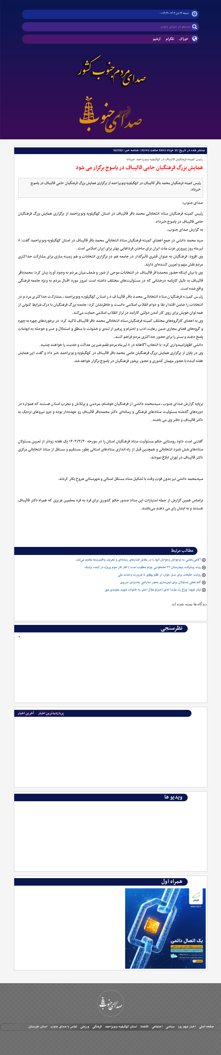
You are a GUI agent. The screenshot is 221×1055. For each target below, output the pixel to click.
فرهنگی (97, 1026)
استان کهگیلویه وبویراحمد (121, 1026)
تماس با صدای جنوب (63, 1026)
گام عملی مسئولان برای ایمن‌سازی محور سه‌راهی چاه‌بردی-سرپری (160, 582)
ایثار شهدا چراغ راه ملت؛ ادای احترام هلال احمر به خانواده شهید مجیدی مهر (152, 589)
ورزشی (84, 1026)
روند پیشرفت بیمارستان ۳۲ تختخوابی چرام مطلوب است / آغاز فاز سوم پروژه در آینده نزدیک (143, 567)
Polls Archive (191, 642)
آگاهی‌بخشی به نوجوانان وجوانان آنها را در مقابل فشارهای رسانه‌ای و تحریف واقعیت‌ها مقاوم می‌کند (138, 559)
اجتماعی (157, 1026)
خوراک (184, 39)
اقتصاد (144, 1026)
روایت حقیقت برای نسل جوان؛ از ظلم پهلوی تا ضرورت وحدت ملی (159, 574)
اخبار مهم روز (187, 1026)
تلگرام (170, 39)
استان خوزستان (37, 1026)
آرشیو (157, 39)
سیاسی (170, 1026)
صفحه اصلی (206, 1026)
